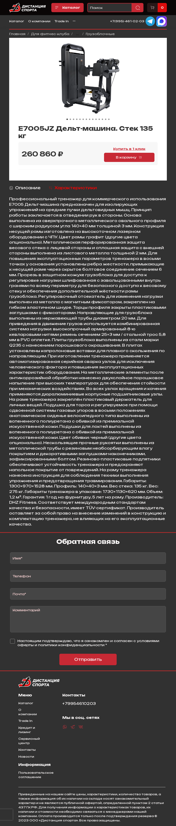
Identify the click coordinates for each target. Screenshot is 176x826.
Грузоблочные (100, 34)
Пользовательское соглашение (36, 775)
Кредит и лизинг (26, 730)
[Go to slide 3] (73, 119)
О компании (39, 21)
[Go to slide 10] (96, 119)
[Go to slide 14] (109, 119)
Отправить (88, 659)
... (77, 34)
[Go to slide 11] (99, 119)
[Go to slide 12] (102, 119)
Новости (26, 756)
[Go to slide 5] (80, 119)
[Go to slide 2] (70, 119)
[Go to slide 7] (86, 119)
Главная (17, 34)
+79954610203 (79, 703)
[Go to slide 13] (105, 119)
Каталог (67, 8)
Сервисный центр (29, 741)
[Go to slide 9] (93, 119)
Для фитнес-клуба (50, 34)
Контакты (27, 749)
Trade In (62, 21)
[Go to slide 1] (67, 119)
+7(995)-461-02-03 (127, 21)
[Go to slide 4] (76, 119)
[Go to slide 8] (89, 119)
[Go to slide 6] (83, 119)
